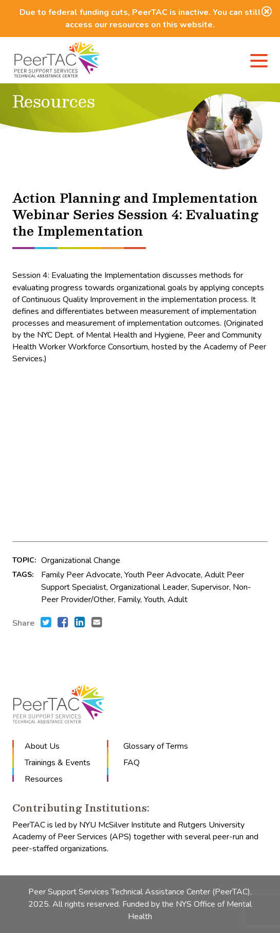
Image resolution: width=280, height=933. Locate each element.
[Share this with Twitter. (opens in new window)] (46, 623)
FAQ (131, 762)
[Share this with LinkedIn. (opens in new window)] (79, 623)
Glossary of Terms (155, 746)
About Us (42, 746)
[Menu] (259, 62)
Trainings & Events (57, 762)
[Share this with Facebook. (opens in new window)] (63, 623)
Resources (44, 779)
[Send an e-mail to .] (96, 623)
